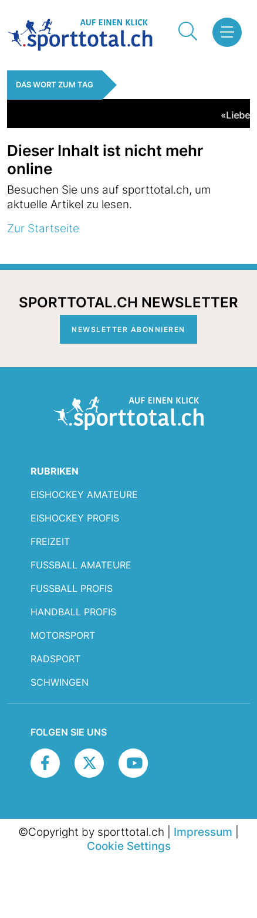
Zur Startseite (43, 228)
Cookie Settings (129, 846)
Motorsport (63, 635)
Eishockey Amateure (84, 494)
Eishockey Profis (75, 518)
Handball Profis (73, 612)
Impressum (203, 832)
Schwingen (60, 682)
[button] (226, 32)
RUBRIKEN (55, 471)
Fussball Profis (72, 588)
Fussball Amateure (81, 565)
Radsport (55, 659)
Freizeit (50, 541)
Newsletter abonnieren (128, 329)
